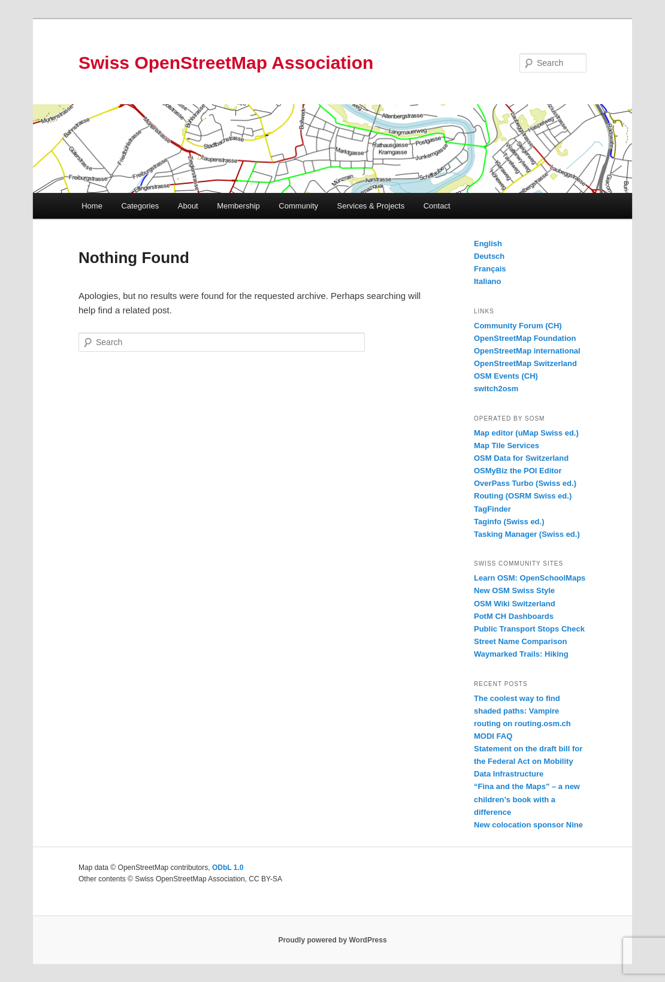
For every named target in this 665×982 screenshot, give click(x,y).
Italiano (487, 281)
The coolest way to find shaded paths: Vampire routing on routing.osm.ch (522, 711)
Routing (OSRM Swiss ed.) (523, 495)
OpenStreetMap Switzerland (525, 363)
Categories (140, 205)
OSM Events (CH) (506, 375)
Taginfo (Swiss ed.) (509, 521)
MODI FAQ (493, 736)
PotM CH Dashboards (514, 616)
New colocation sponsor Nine (528, 824)
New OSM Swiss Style (514, 590)
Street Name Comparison (520, 641)
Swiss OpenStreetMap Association (225, 62)
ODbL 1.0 (227, 867)
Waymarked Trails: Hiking (521, 653)
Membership (238, 205)
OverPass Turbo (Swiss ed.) (525, 483)
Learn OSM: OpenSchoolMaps (529, 577)
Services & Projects (371, 205)
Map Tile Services (506, 445)
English (488, 243)
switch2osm (496, 388)
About (188, 205)
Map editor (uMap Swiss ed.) (526, 432)
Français (490, 268)
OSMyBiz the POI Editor (518, 470)
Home (91, 205)
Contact (437, 205)
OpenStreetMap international (527, 350)
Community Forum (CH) (518, 325)
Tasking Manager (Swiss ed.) (527, 534)
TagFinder (492, 508)
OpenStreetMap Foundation (525, 338)
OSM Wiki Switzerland (514, 603)
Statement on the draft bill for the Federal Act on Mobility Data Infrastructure (528, 761)
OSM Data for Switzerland (521, 458)
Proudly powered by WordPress (332, 940)
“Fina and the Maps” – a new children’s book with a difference (527, 799)
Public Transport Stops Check (529, 628)
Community (298, 205)
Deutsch (489, 256)
